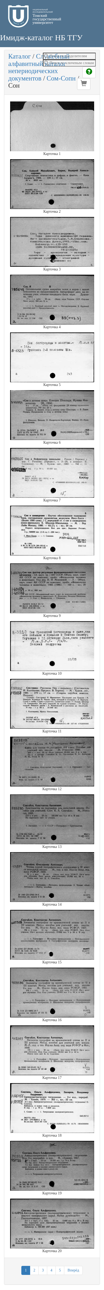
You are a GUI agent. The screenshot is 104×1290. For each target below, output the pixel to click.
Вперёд (73, 1270)
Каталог (19, 56)
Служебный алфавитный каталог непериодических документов (39, 67)
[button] (83, 84)
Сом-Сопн (61, 78)
